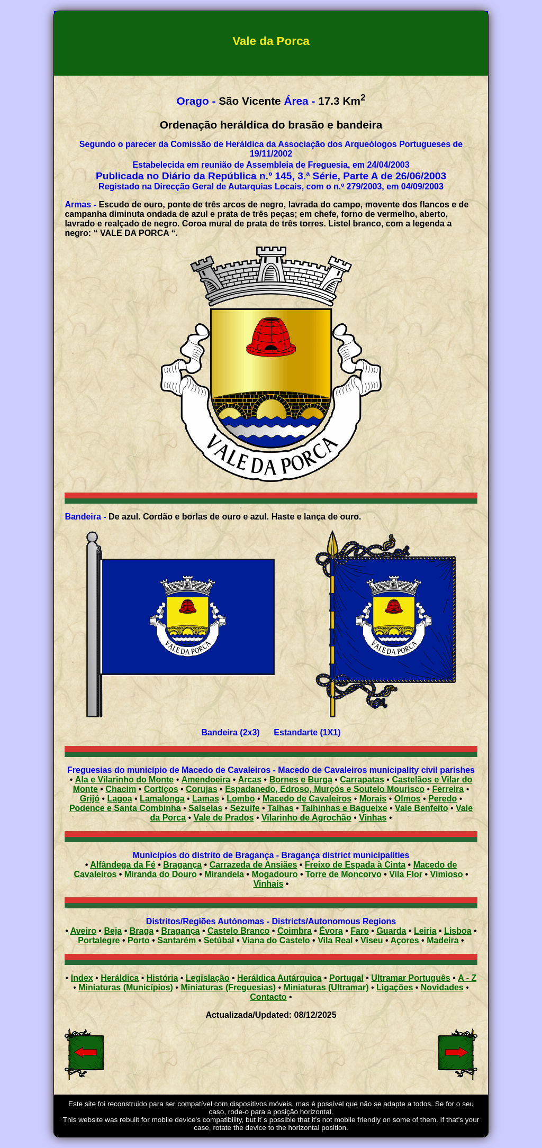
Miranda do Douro (160, 874)
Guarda (391, 930)
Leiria (425, 930)
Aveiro (83, 930)
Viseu (371, 940)
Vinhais (269, 883)
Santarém (176, 940)
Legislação (208, 977)
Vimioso (446, 874)
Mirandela (224, 874)
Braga (141, 930)
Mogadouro (274, 874)
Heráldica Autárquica (279, 977)
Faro (359, 930)
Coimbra (294, 930)
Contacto (268, 996)
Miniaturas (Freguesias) (228, 987)
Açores (404, 940)
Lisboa (458, 930)
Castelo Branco (238, 930)
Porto (139, 940)
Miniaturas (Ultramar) (326, 987)
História (162, 977)
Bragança (182, 864)
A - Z (467, 977)
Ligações (394, 987)
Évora (330, 930)
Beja (113, 930)
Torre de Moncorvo (343, 874)
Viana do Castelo (276, 940)
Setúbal (219, 940)
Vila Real (335, 940)
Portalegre (99, 940)
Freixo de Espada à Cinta (355, 864)
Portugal (346, 977)
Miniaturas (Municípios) (125, 987)
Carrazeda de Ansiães (253, 864)
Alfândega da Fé (123, 864)
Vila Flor (405, 874)
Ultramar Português (410, 977)
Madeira (442, 940)
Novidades (442, 987)
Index (82, 977)
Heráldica (120, 977)
